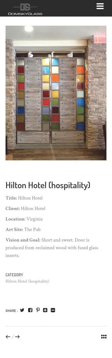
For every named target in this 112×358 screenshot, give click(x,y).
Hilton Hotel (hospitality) (27, 281)
